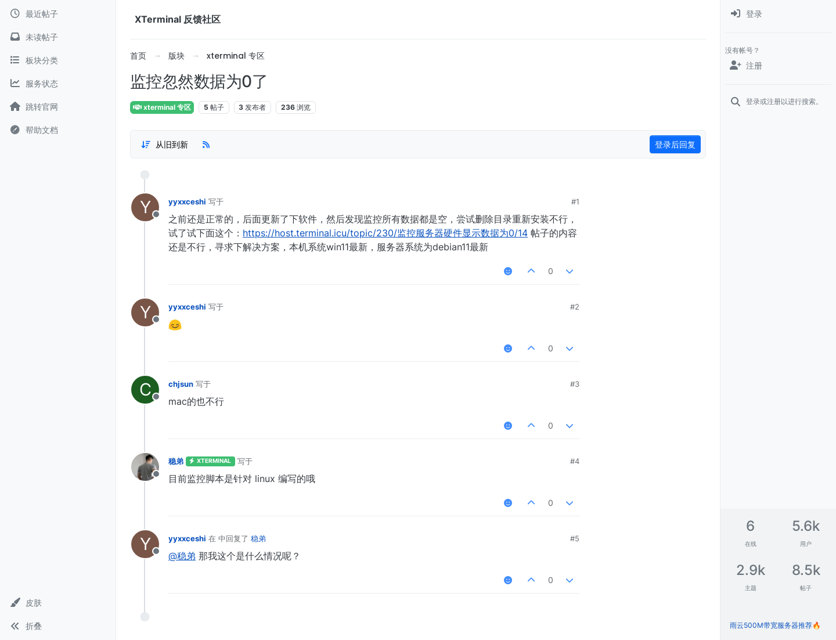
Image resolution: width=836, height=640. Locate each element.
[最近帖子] (58, 14)
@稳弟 (182, 556)
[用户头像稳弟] (145, 467)
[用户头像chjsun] (145, 390)
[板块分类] (58, 60)
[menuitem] (778, 14)
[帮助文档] (58, 130)
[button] (58, 603)
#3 (574, 384)
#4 (574, 461)
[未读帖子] (58, 37)
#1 (575, 201)
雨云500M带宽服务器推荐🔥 (775, 625)
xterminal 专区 (162, 107)
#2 (574, 306)
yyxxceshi (187, 201)
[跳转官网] (58, 107)
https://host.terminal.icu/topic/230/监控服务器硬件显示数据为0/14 (385, 233)
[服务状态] (58, 83)
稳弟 (175, 461)
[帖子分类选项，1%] (164, 144)
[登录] (778, 14)
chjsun (180, 384)
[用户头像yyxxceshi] (145, 207)
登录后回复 (675, 144)
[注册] (778, 65)
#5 (574, 538)
